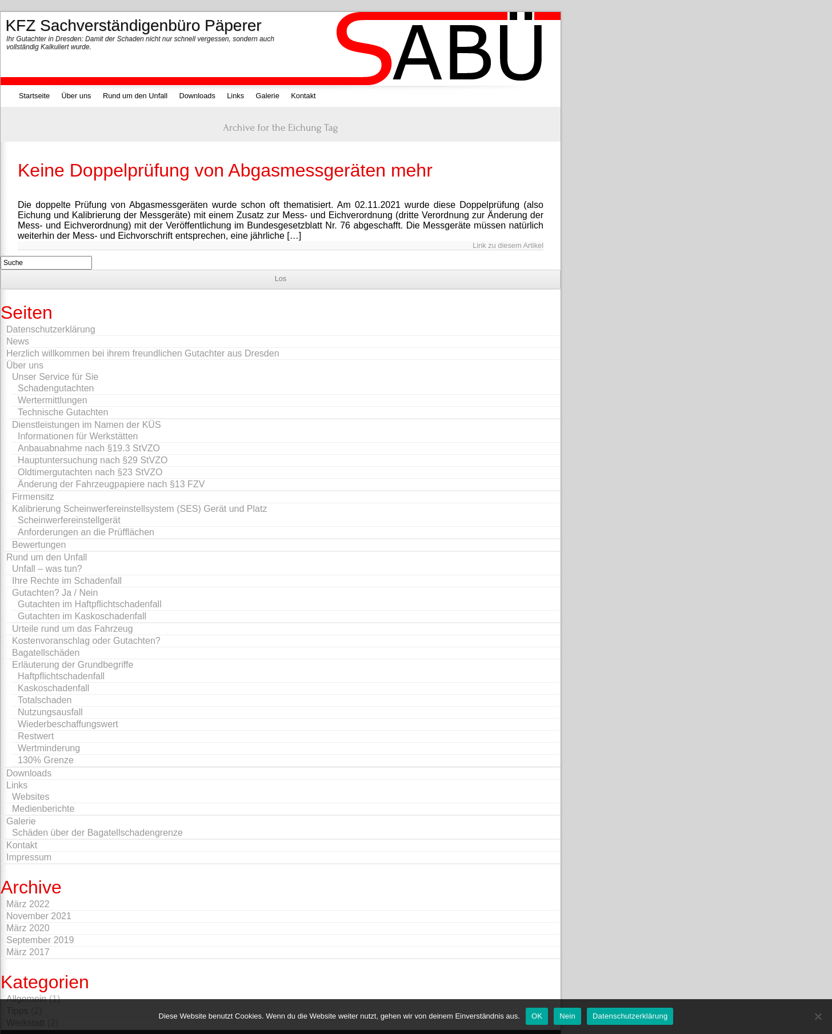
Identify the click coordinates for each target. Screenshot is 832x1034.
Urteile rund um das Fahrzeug (72, 629)
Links (235, 95)
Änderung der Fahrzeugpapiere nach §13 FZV (111, 484)
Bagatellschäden (45, 653)
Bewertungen (39, 545)
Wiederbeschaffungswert (68, 724)
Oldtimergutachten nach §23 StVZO (90, 472)
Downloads (197, 95)
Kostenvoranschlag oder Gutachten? (86, 641)
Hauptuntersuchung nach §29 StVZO (92, 460)
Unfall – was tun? (47, 569)
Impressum (28, 857)
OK (536, 1016)
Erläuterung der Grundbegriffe (72, 665)
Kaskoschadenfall (53, 688)
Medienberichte (43, 808)
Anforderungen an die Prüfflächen (86, 532)
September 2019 (40, 940)
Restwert (36, 736)
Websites (31, 796)
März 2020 (28, 928)
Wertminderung (49, 748)
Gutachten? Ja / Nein (55, 593)
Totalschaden (44, 700)
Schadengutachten (56, 388)
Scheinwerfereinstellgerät (69, 520)
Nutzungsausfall (50, 712)
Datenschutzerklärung (50, 329)
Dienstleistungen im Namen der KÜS (86, 425)
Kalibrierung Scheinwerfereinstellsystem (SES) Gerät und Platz (139, 509)
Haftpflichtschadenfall (61, 676)
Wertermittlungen (52, 400)
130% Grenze (46, 760)
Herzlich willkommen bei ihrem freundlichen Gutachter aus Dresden (142, 353)
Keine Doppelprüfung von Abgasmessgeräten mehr (225, 170)
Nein (567, 1016)
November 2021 (38, 916)
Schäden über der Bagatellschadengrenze (97, 832)
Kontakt (303, 95)
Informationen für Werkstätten (78, 436)
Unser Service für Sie (55, 377)
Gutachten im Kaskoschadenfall (82, 616)
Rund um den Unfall (135, 95)
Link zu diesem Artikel (508, 245)
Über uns (76, 95)
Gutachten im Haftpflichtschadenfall (90, 604)
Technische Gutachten (63, 412)
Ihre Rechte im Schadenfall (67, 581)
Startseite (34, 95)
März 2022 (28, 904)
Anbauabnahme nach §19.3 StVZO (89, 448)
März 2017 (28, 952)
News (17, 341)
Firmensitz (33, 497)
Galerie (267, 95)
